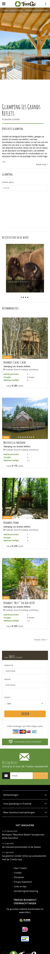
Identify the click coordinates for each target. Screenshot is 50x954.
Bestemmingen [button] (25, 795)
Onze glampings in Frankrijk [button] (25, 803)
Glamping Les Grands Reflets (36, 10)
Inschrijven (40, 775)
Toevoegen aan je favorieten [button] (25, 741)
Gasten (7, 697)
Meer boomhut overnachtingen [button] (25, 812)
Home (5, 10)
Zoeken (25, 714)
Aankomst (8, 665)
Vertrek (7, 679)
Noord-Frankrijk (17, 10)
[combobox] (25, 703)
